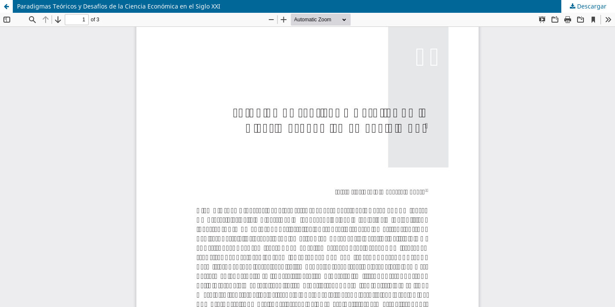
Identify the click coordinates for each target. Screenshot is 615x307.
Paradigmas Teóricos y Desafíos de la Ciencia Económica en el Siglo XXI (118, 6)
